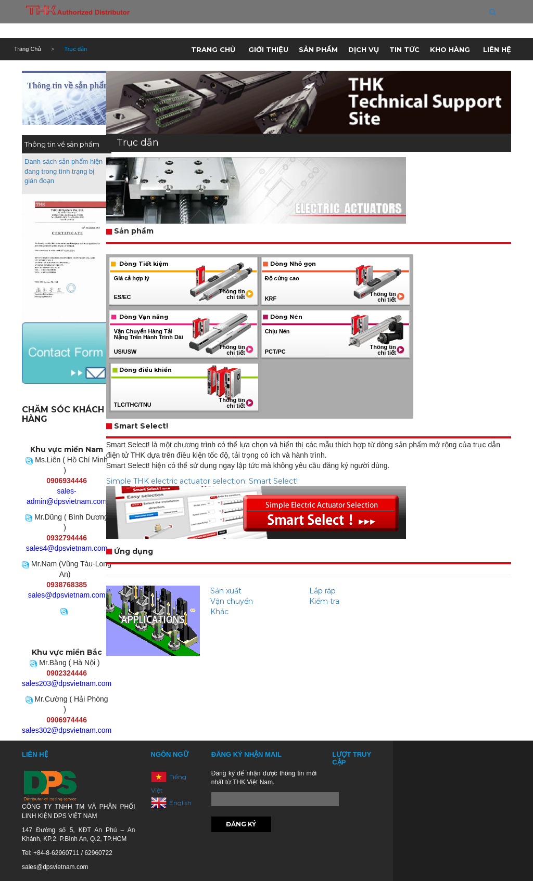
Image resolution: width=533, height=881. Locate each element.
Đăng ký (241, 824)
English (180, 802)
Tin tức (404, 49)
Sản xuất (226, 590)
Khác (219, 611)
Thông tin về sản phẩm (68, 85)
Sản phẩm (318, 49)
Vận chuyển (231, 601)
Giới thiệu (268, 49)
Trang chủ (213, 49)
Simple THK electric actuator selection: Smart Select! (202, 481)
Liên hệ (497, 49)
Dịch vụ (363, 49)
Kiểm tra (324, 601)
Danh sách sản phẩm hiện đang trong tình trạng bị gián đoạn (63, 171)
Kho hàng (450, 49)
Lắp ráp (322, 590)
